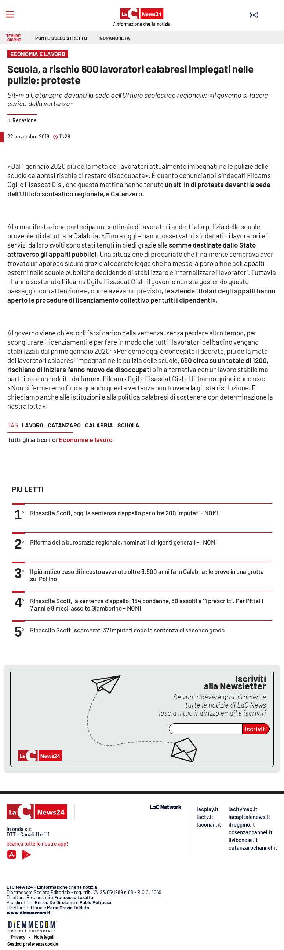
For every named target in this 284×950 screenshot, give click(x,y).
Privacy (18, 936)
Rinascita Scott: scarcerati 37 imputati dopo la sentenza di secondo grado (127, 630)
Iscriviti (256, 729)
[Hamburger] (10, 14)
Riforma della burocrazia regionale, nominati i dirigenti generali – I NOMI (123, 542)
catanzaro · (65, 425)
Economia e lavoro (86, 439)
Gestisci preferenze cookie (32, 943)
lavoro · (34, 425)
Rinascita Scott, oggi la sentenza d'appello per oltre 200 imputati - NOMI (124, 512)
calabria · (100, 425)
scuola (128, 425)
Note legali (44, 936)
